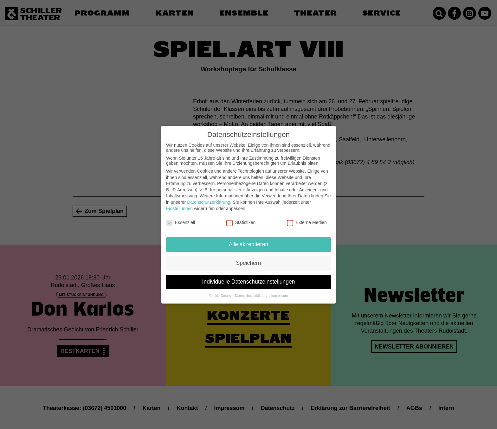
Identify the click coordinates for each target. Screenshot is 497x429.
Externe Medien (307, 218)
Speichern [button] (248, 258)
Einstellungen (179, 204)
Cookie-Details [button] (220, 291)
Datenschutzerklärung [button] (251, 291)
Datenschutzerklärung (208, 197)
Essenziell (180, 218)
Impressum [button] (279, 291)
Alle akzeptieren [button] (248, 240)
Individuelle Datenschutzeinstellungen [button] (248, 277)
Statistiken (241, 218)
